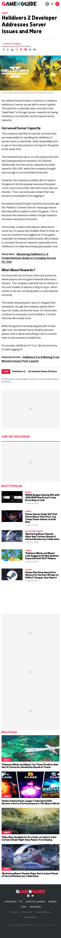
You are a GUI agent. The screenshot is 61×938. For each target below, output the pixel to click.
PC (21, 901)
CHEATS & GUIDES (35, 901)
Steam (28, 569)
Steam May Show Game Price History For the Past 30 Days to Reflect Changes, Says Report (41, 575)
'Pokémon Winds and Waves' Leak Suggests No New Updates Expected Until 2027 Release (42, 556)
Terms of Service (43, 912)
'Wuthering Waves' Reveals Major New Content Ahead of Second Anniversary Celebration (42, 536)
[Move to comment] (35, 49)
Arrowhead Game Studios (42, 371)
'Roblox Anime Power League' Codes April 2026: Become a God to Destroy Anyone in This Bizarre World (30, 802)
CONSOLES (10, 901)
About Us (15, 912)
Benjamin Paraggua (12, 43)
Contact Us (27, 912)
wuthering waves (34, 531)
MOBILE (53, 901)
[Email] (30, 49)
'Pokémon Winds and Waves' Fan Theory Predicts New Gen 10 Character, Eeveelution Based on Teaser (30, 766)
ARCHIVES (35, 907)
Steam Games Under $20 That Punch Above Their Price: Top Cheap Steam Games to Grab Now (41, 518)
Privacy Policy (30, 917)
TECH (23, 907)
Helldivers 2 (18, 371)
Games (5, 12)
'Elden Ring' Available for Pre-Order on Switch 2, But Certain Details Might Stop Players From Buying (29, 838)
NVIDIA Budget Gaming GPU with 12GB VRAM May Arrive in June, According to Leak (42, 497)
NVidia (28, 492)
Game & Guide (14, 379)
